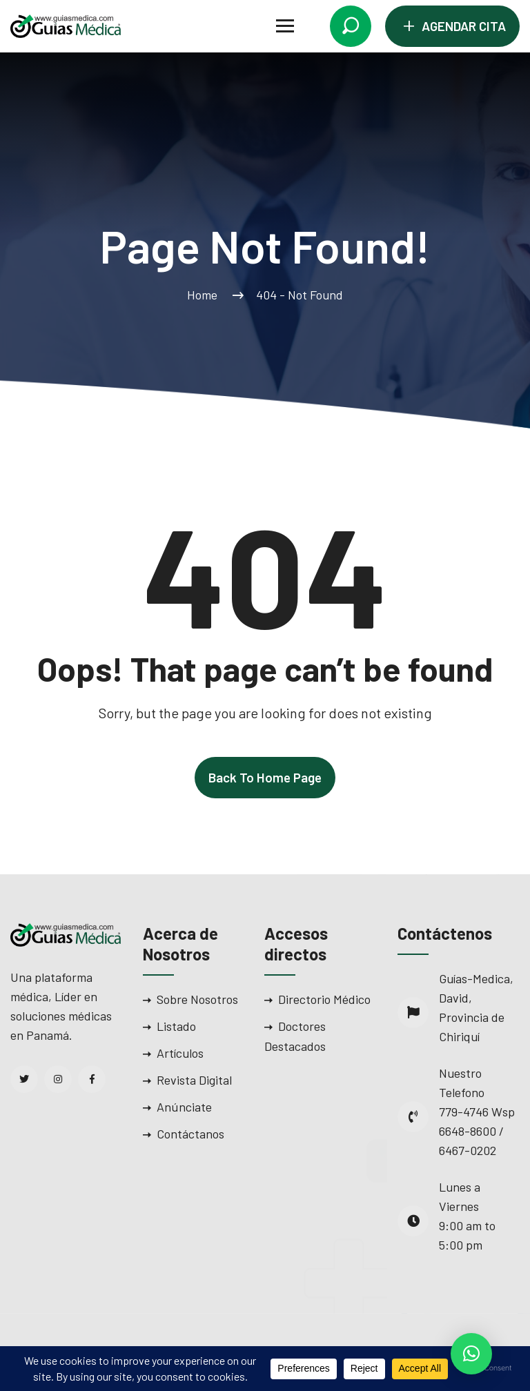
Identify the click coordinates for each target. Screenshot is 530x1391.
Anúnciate (184, 1106)
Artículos (180, 1052)
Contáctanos (190, 1133)
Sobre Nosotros (197, 999)
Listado (176, 1026)
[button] (471, 1353)
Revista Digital (194, 1079)
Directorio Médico (324, 999)
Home (205, 294)
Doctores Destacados (295, 1036)
